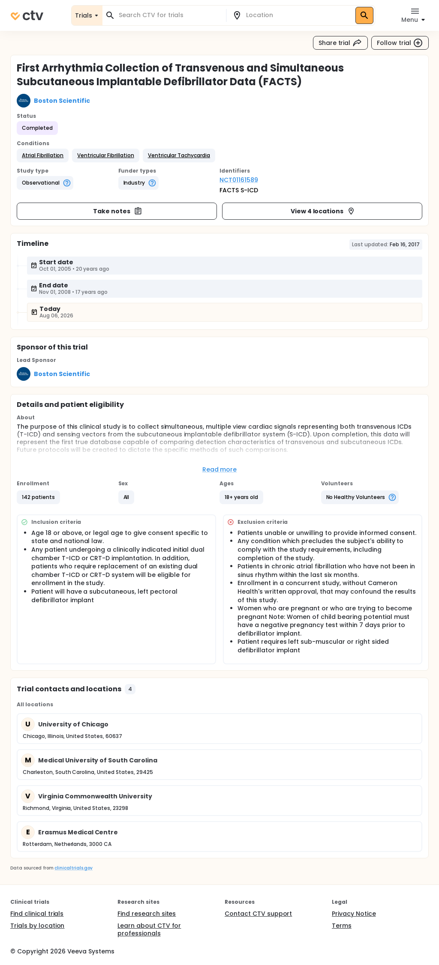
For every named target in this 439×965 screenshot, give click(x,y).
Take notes (117, 211)
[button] (43, 155)
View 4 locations (323, 211)
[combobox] (169, 15)
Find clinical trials (36, 913)
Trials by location (37, 925)
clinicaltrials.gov (73, 868)
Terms (342, 925)
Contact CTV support (258, 913)
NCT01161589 (239, 180)
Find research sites (146, 913)
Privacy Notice (354, 913)
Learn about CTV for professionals (149, 929)
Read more (219, 469)
